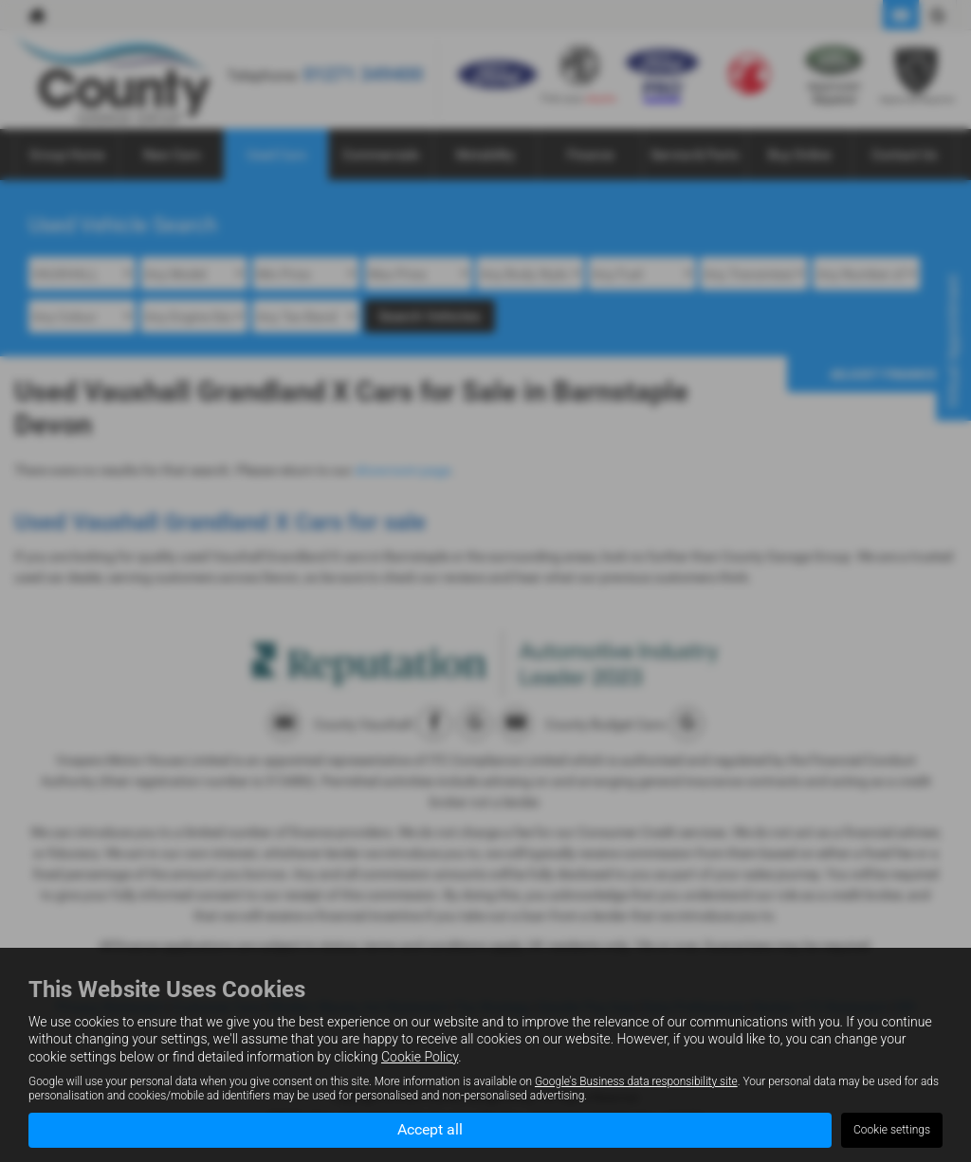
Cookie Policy (419, 1055)
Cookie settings (891, 1129)
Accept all (430, 1129)
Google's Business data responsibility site (636, 1080)
